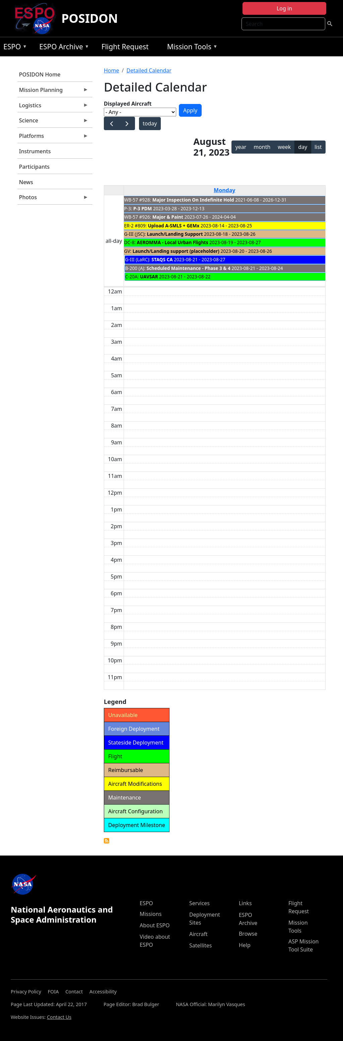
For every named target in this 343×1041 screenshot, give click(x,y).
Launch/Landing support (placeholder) (176, 251)
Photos (52, 199)
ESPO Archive (62, 48)
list (318, 147)
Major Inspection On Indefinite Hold (193, 200)
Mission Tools (191, 48)
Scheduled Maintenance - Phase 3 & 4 (188, 268)
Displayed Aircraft (127, 103)
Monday (224, 190)
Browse (248, 933)
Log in (284, 8)
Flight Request (125, 46)
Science (52, 122)
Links (245, 903)
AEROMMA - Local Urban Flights (172, 242)
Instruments (35, 151)
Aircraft (198, 934)
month (262, 147)
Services (199, 903)
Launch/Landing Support (175, 234)
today (150, 123)
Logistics (52, 107)
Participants (34, 166)
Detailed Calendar (148, 70)
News (26, 182)
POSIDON (89, 18)
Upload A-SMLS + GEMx (174, 225)
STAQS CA (162, 259)
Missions (150, 914)
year (241, 147)
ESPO (13, 48)
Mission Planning (52, 91)
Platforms (52, 137)
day (302, 147)
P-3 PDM (142, 208)
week (284, 147)
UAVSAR (149, 276)
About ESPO (154, 925)
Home (111, 70)
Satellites (200, 945)
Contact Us (59, 1017)
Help (245, 945)
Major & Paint (167, 217)
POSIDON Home (40, 74)
